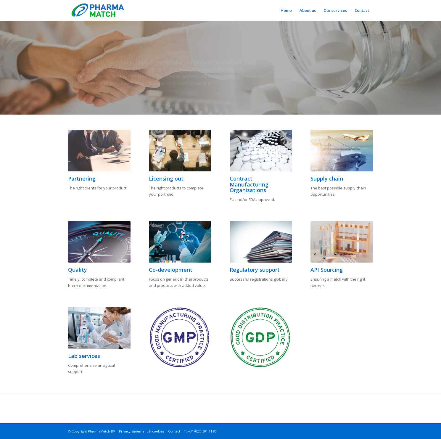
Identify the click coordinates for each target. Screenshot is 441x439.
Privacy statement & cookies (141, 431)
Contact (174, 431)
